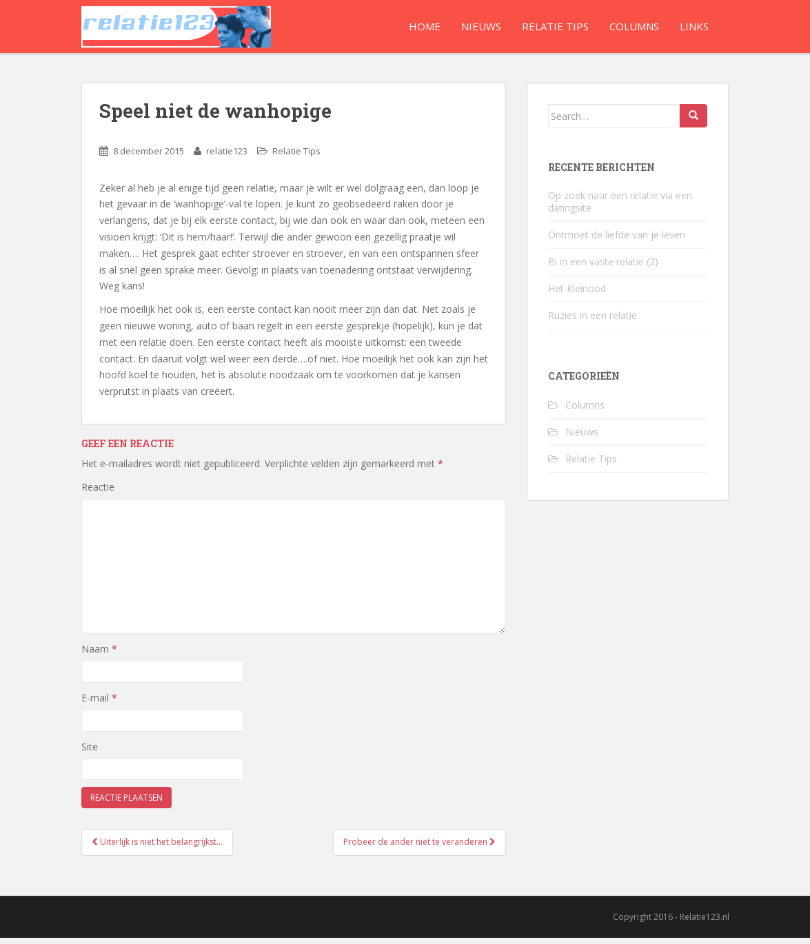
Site (89, 752)
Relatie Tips (555, 26)
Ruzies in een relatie (592, 321)
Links (694, 26)
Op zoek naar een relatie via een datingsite (620, 207)
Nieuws (481, 26)
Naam (99, 654)
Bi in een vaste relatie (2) (603, 267)
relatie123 (226, 157)
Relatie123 (176, 29)
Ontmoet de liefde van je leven (616, 240)
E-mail (99, 703)
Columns (634, 26)
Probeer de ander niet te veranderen (419, 848)
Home (425, 26)
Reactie (97, 493)
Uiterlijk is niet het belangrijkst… (157, 848)
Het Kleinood (577, 294)
